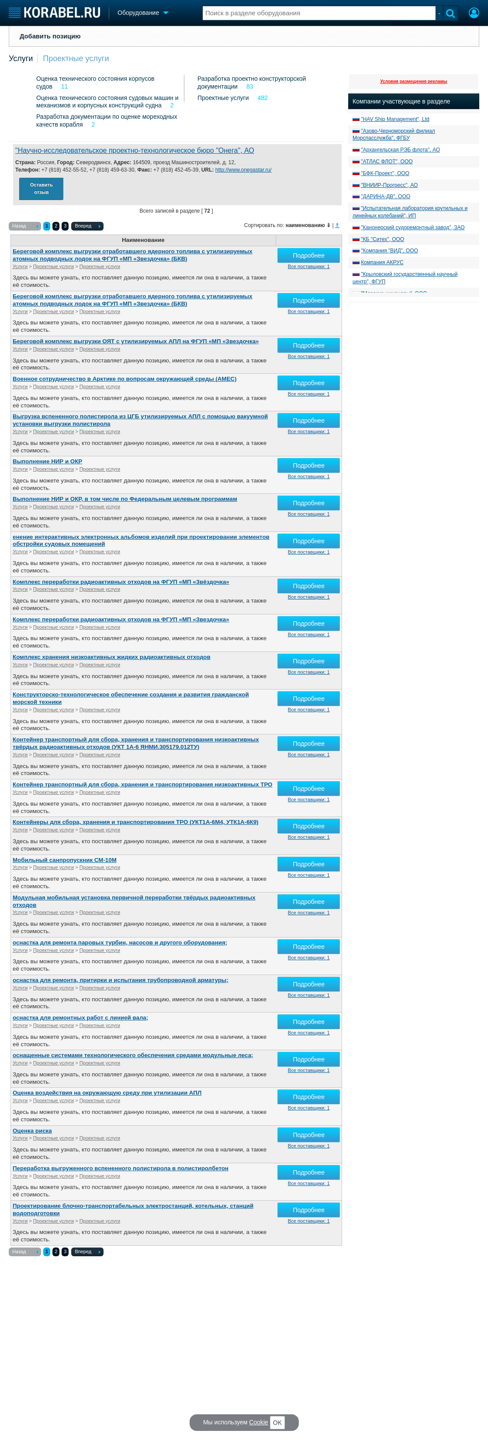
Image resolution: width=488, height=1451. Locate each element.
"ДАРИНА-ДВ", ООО (385, 196)
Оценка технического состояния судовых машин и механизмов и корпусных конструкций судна (107, 101)
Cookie (258, 1422)
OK (277, 1422)
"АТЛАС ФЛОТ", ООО (386, 162)
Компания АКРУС (382, 262)
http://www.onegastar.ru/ (243, 170)
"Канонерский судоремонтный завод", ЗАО (412, 227)
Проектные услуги (76, 58)
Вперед (87, 226)
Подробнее (309, 255)
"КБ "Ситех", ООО (382, 239)
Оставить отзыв (41, 188)
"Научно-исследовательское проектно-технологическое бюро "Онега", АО (134, 150)
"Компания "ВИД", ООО (389, 251)
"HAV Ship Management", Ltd (395, 119)
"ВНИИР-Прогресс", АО (389, 185)
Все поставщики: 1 (309, 266)
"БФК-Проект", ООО (385, 173)
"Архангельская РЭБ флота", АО (400, 150)
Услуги (21, 58)
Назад (25, 226)
